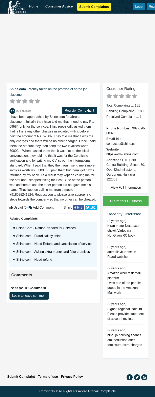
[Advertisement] (77, 46)
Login (139, 6)
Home (33, 6)
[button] (130, 377)
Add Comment (40, 207)
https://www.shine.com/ (122, 154)
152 (91, 207)
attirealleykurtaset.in (121, 252)
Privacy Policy (72, 376)
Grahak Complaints (102, 391)
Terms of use (48, 376)
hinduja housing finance (124, 335)
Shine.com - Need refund (34, 259)
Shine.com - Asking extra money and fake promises (53, 251)
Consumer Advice (59, 6)
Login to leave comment (29, 295)
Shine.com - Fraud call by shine (38, 236)
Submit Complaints (94, 7)
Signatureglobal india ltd (124, 309)
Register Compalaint (79, 110)
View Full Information (126, 187)
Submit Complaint (21, 376)
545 (78, 207)
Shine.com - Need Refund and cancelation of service (54, 243)
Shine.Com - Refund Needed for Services (45, 228)
